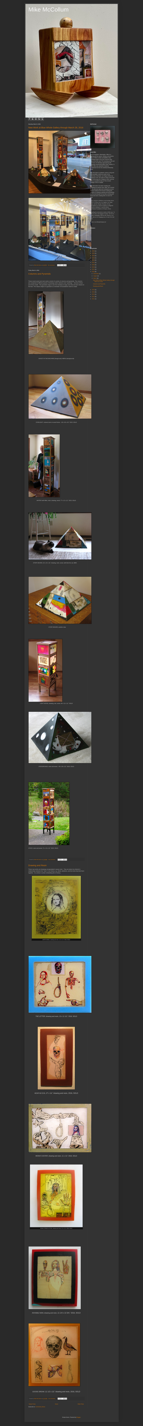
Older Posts (81, 1404)
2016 (93, 271)
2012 (93, 296)
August (95, 276)
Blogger (79, 1417)
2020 (93, 264)
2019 (93, 267)
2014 (93, 292)
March (95, 278)
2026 (93, 251)
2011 (93, 299)
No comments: (51, 265)
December (96, 273)
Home (56, 1404)
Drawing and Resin (37, 865)
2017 (93, 269)
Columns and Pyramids (39, 274)
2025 (93, 253)
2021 (93, 262)
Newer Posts (32, 1404)
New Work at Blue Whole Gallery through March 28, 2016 (55, 127)
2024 (93, 255)
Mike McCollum (48, 9)
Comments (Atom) (40, 1406)
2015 (93, 289)
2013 (93, 294)
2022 (93, 260)
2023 (93, 258)
